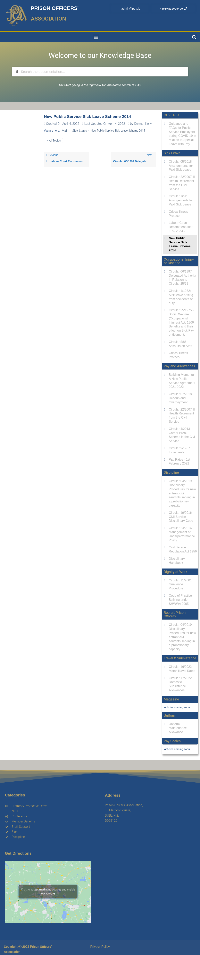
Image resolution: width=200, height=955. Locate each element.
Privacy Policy (100, 946)
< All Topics (54, 140)
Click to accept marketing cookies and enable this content (48, 892)
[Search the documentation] (17, 71)
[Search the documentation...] (99, 71)
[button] (96, 37)
